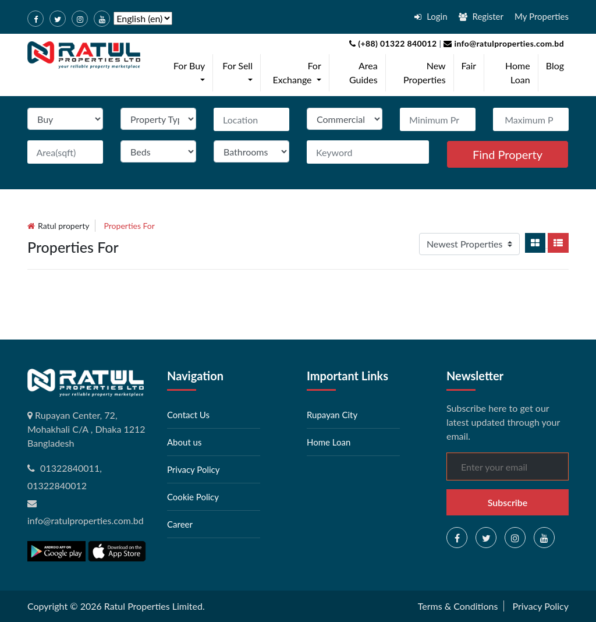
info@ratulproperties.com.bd (502, 43)
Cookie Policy (193, 497)
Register (481, 16)
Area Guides (363, 72)
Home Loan (517, 72)
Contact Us (188, 414)
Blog (555, 65)
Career (180, 524)
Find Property (507, 154)
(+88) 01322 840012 (393, 43)
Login (430, 16)
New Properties (424, 72)
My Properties (542, 16)
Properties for (129, 226)
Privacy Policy (193, 469)
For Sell (239, 72)
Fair (469, 65)
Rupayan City (332, 414)
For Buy (191, 72)
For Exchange (299, 72)
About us (184, 442)
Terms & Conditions (458, 606)
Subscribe (508, 502)
